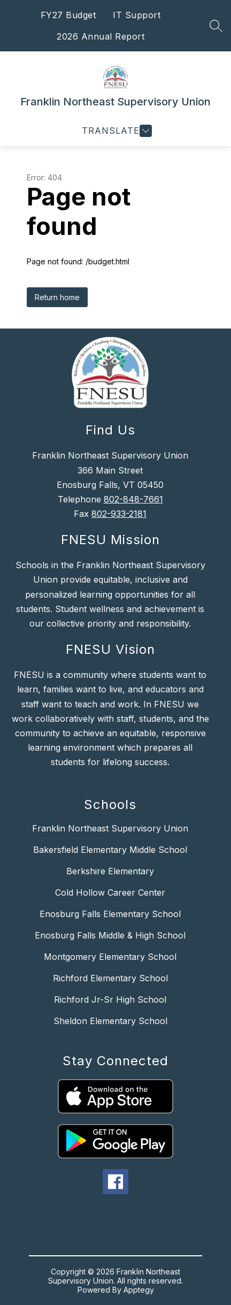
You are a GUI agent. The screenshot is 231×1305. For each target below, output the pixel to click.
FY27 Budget (68, 15)
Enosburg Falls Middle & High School (110, 935)
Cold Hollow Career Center (110, 892)
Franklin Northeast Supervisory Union (110, 828)
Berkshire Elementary (110, 871)
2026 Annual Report (100, 36)
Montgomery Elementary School (110, 956)
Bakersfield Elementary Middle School (110, 849)
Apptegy (139, 1289)
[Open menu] (115, 131)
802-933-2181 (119, 513)
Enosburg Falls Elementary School (110, 914)
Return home (57, 297)
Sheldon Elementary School (110, 1021)
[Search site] (216, 25)
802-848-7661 (133, 499)
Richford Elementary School (110, 978)
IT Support (136, 15)
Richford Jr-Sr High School (110, 999)
